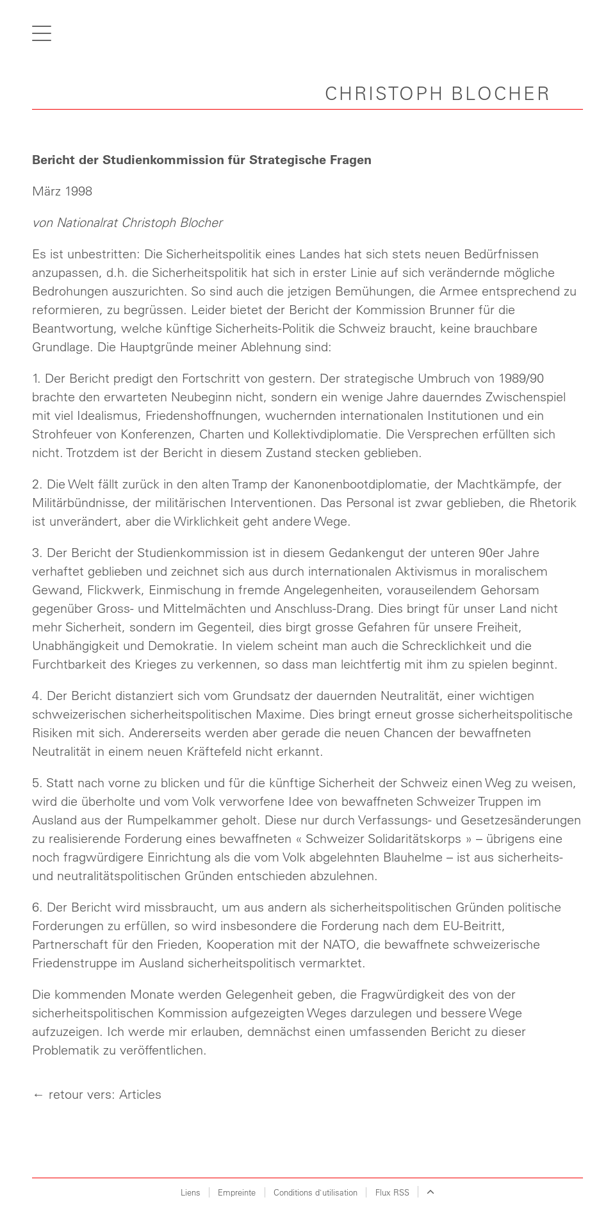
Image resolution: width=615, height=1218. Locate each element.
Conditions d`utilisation (315, 1192)
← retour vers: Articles (96, 1094)
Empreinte (237, 1192)
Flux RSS (392, 1192)
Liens (191, 1192)
